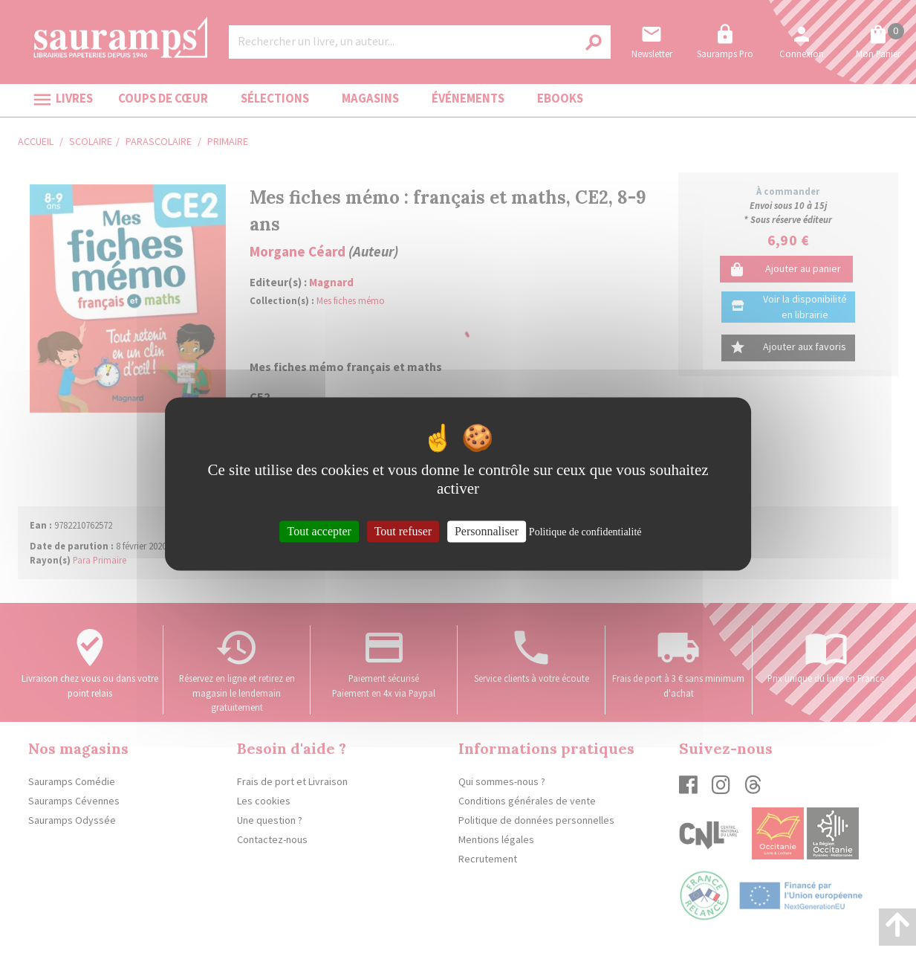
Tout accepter (319, 531)
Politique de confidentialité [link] (585, 532)
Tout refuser (403, 531)
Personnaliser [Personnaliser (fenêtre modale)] (487, 531)
